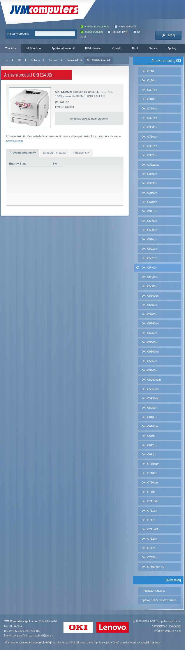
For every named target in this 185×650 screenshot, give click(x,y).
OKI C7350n (149, 557)
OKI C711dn (149, 510)
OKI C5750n (149, 333)
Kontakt (117, 48)
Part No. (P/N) (117, 31)
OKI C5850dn (150, 351)
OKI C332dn (149, 155)
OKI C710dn (149, 473)
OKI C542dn (149, 276)
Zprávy (171, 48)
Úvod (6, 60)
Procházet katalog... (154, 590)
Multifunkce (33, 48)
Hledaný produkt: (18, 33)
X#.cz (178, 630)
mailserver (175, 626)
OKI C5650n (149, 304)
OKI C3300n (149, 127)
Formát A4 (72, 60)
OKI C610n (148, 435)
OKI (20, 60)
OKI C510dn (149, 202)
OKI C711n (148, 520)
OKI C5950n (149, 407)
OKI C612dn (149, 445)
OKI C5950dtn (150, 398)
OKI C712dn (149, 538)
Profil (135, 48)
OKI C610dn (149, 417)
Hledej (168, 35)
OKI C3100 (148, 99)
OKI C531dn (149, 248)
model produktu (91, 31)
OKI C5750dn (150, 323)
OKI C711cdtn (150, 501)
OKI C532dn (149, 258)
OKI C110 (148, 71)
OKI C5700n (149, 314)
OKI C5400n (149, 267)
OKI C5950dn (150, 389)
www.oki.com (14, 141)
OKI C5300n (149, 230)
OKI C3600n (149, 192)
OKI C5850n (149, 361)
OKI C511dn (149, 211)
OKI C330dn (149, 136)
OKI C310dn (149, 108)
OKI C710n (148, 492)
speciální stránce (150, 642)
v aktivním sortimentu (94, 26)
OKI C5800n (149, 342)
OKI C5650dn (150, 295)
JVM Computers (44, 9)
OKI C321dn (149, 118)
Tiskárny (10, 48)
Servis (153, 48)
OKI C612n (148, 454)
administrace (159, 626)
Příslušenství (93, 48)
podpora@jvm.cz (23, 635)
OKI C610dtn (150, 426)
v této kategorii (125, 26)
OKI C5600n (149, 286)
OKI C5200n (149, 220)
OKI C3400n (149, 173)
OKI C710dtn (150, 482)
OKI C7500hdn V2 (153, 566)
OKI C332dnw (150, 164)
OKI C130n (148, 80)
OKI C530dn (149, 239)
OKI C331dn (149, 146)
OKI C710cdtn (150, 464)
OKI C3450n (149, 183)
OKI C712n (148, 548)
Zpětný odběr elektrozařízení (159, 600)
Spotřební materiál (62, 48)
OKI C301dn (149, 89)
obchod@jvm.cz (43, 635)
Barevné (53, 60)
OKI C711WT (150, 529)
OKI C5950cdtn (151, 379)
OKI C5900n (149, 370)
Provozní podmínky (23, 152)
